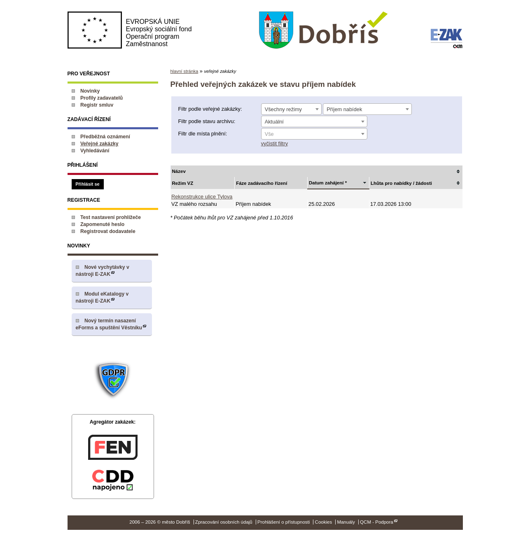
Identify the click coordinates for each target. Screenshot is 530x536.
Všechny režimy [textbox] (283, 109)
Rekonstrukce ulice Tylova (201, 196)
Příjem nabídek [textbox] (344, 109)
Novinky (90, 91)
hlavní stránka (184, 71)
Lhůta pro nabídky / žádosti (401, 183)
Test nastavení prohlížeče (110, 217)
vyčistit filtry (274, 143)
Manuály (346, 522)
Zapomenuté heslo (102, 224)
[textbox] (314, 134)
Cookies (323, 522)
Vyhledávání (95, 151)
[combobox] (291, 109)
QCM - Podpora (376, 522)
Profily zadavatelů (101, 98)
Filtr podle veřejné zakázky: (210, 109)
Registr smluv (96, 105)
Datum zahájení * (328, 182)
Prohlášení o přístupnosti (283, 522)
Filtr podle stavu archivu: (207, 121)
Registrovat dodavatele (107, 231)
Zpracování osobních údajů (223, 522)
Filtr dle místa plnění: (202, 134)
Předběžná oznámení (105, 137)
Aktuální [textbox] (274, 122)
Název (179, 171)
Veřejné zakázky (99, 144)
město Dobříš (323, 30)
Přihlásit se (87, 184)
